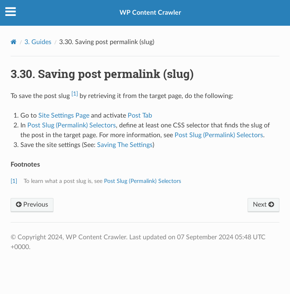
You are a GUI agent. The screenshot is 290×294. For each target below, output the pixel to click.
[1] (74, 94)
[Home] (14, 41)
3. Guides (37, 42)
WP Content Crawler (150, 12)
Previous (32, 204)
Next (263, 204)
